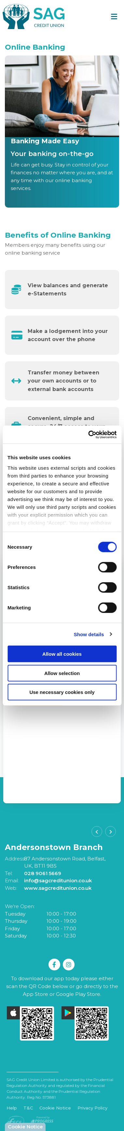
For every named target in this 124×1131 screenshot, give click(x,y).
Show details (89, 634)
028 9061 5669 (42, 873)
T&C (28, 1107)
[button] (96, 831)
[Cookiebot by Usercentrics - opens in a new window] (89, 434)
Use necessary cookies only (61, 692)
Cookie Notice (55, 1107)
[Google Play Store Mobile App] (85, 1023)
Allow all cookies (62, 654)
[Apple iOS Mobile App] (30, 1023)
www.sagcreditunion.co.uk (57, 888)
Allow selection (62, 673)
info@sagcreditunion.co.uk (58, 880)
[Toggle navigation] (114, 16)
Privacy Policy (92, 1107)
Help (12, 1107)
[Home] (31, 16)
